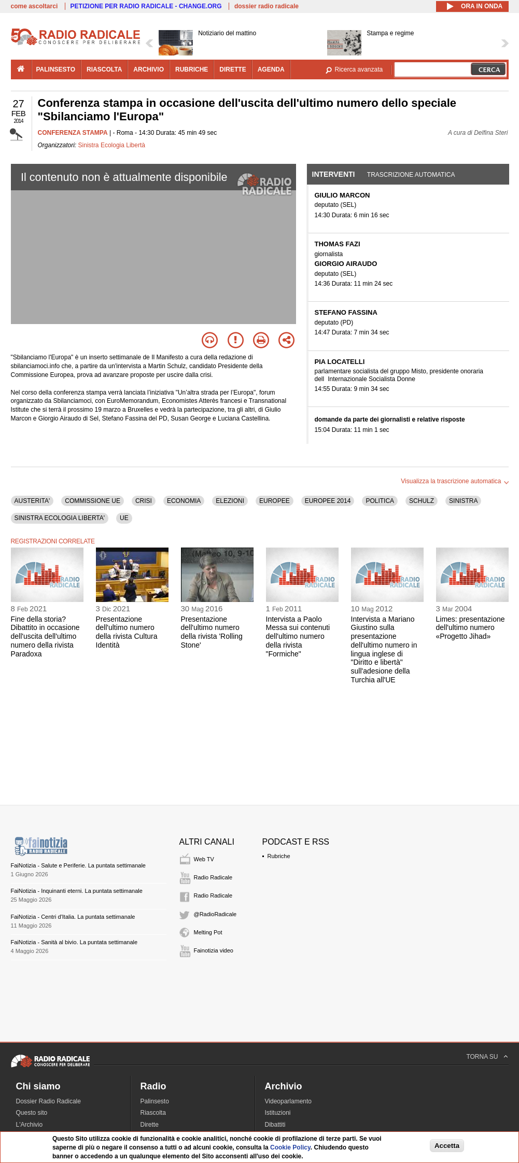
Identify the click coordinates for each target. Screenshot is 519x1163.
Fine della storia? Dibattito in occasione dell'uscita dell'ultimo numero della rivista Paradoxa (45, 636)
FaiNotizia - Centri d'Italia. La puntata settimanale (73, 917)
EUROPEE (274, 501)
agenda (271, 69)
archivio (148, 69)
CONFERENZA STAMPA (73, 132)
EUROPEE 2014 (328, 501)
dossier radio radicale (266, 6)
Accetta (446, 1146)
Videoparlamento (288, 1101)
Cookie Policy (290, 1147)
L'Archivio (29, 1124)
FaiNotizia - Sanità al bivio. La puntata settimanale (74, 942)
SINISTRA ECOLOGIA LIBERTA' (60, 518)
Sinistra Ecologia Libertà (111, 145)
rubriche (191, 69)
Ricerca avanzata (359, 69)
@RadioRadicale (215, 914)
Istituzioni (278, 1112)
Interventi (333, 174)
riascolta (104, 69)
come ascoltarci (34, 6)
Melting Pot (208, 932)
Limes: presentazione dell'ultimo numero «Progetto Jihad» (470, 628)
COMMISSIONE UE (92, 501)
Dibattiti (275, 1124)
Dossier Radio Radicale (48, 1101)
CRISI (143, 501)
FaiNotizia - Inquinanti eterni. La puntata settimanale (77, 891)
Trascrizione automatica (411, 174)
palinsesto (56, 69)
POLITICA (380, 501)
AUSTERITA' (32, 501)
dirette (232, 69)
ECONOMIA (184, 501)
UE (124, 518)
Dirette (150, 1124)
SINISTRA (463, 501)
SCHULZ (421, 501)
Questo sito (32, 1112)
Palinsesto (155, 1101)
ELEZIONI (230, 501)
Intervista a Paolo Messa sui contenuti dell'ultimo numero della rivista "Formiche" (298, 636)
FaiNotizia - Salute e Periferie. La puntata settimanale (78, 865)
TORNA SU (482, 1056)
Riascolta (153, 1112)
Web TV (204, 859)
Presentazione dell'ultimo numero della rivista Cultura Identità (127, 632)
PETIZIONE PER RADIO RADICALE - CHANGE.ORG (146, 6)
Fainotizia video (213, 950)
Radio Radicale (213, 877)
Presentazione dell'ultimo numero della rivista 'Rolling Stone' (212, 632)
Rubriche (279, 856)
